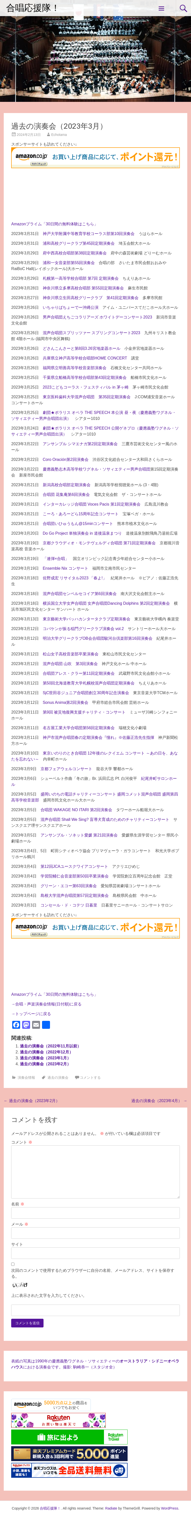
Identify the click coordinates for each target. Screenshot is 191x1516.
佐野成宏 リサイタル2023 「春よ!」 (75, 578)
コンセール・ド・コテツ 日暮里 (69, 905)
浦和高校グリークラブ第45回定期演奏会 (79, 243)
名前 (17, 1204)
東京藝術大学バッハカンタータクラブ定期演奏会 (86, 619)
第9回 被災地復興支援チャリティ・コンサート (84, 712)
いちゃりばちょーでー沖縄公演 (70, 307)
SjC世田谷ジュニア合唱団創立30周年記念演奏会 (86, 693)
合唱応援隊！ (33, 8)
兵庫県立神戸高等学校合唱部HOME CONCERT (85, 358)
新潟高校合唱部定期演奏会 (67, 485)
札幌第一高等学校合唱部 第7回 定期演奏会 (81, 278)
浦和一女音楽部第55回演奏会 (69, 263)
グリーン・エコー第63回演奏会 (69, 886)
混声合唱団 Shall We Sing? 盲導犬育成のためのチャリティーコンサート (105, 819)
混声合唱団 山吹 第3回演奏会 (70, 664)
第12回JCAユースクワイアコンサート (74, 866)
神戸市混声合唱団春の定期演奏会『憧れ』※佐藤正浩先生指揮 (98, 737)
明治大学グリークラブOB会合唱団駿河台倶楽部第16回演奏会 (97, 638)
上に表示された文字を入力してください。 (49, 1295)
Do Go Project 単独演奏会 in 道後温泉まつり (82, 533)
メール (19, 1224)
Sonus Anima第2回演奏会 (65, 702)
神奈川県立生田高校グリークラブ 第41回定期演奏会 (91, 298)
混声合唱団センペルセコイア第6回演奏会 (80, 594)
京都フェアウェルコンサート (66, 769)
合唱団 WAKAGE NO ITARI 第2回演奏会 (76, 810)
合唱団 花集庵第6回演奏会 (66, 494)
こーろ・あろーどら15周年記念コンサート (81, 514)
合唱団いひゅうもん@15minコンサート (78, 523)
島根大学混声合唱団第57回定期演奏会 (75, 895)
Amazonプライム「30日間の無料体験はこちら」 (54, 224)
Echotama (59, 135)
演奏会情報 (26, 1077)
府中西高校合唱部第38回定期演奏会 (75, 253)
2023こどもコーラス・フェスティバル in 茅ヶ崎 (86, 387)
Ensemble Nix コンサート (65, 568)
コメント (21, 1142)
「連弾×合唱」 (56, 559)
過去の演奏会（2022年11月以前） (50, 1046)
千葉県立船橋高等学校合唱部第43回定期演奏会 (85, 377)
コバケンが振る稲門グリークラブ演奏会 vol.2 (83, 629)
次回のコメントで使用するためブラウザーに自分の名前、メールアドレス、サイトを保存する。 (92, 1273)
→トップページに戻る (31, 1014)
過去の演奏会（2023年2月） (45, 1064)
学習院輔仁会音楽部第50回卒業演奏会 (75, 876)
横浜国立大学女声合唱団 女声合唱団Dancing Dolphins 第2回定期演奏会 (106, 603)
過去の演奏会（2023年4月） (159, 1101)
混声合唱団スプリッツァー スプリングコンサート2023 (91, 333)
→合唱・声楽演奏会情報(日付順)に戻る (46, 1004)
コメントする (90, 1077)
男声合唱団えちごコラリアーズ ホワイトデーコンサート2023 (97, 317)
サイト (17, 1244)
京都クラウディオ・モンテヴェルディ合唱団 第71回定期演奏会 (99, 543)
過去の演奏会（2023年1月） (45, 1058)
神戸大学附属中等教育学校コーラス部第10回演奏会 (89, 234)
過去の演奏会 (58, 1077)
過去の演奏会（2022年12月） (46, 1052)
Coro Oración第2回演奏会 (66, 459)
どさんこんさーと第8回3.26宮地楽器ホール (81, 348)
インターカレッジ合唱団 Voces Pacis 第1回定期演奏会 (92, 504)
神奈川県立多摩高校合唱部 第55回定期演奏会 (83, 288)
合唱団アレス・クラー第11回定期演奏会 (79, 673)
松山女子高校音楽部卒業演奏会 (70, 654)
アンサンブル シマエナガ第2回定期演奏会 (80, 444)
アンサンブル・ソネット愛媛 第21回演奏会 (79, 835)
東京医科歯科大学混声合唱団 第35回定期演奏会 (87, 397)
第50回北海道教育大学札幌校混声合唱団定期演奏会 (89, 683)
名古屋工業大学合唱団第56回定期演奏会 (79, 728)
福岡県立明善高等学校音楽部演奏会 (74, 368)
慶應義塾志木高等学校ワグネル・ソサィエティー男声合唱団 (96, 469)
